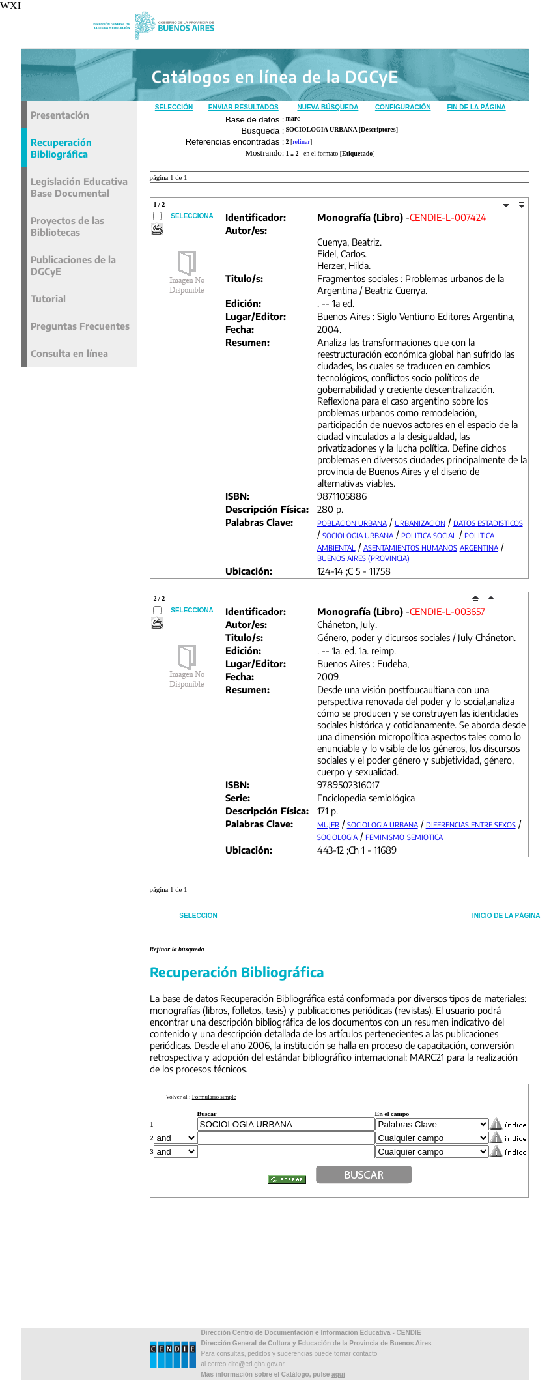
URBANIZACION (420, 523)
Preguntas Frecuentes (80, 326)
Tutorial (48, 298)
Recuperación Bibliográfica (61, 148)
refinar (301, 141)
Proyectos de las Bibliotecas (67, 226)
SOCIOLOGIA (337, 837)
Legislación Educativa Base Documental (79, 187)
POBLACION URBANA (352, 523)
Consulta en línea (69, 353)
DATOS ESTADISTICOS (488, 523)
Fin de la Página (476, 107)
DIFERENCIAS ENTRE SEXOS (471, 824)
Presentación (60, 115)
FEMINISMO (384, 837)
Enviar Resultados (243, 107)
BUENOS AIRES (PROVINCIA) (363, 558)
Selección (174, 107)
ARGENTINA (479, 547)
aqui (338, 1374)
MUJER (328, 824)
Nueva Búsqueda (327, 107)
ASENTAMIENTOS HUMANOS (410, 547)
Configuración (403, 107)
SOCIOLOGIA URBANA (357, 535)
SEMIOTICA (425, 837)
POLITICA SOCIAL (429, 535)
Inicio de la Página (506, 915)
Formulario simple (214, 1096)
